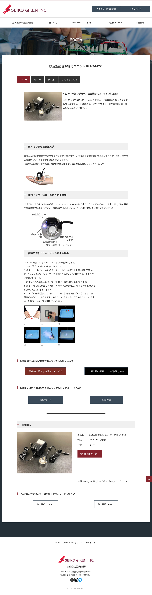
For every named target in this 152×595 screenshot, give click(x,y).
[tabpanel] (76, 219)
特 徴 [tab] (24, 79)
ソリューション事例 (81, 22)
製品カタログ (45, 400)
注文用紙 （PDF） (45, 504)
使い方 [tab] (51, 79)
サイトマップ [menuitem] (91, 542)
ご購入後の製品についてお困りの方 (106, 371)
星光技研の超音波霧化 (22, 22)
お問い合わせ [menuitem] (135, 9)
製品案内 (53, 22)
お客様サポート (115, 22)
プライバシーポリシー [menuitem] (72, 542)
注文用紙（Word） (106, 504)
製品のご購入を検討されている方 (45, 371)
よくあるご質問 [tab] (69, 79)
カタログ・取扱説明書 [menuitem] (106, 9)
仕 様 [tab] (37, 79)
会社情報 (140, 22)
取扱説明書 (106, 400)
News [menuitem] (57, 542)
